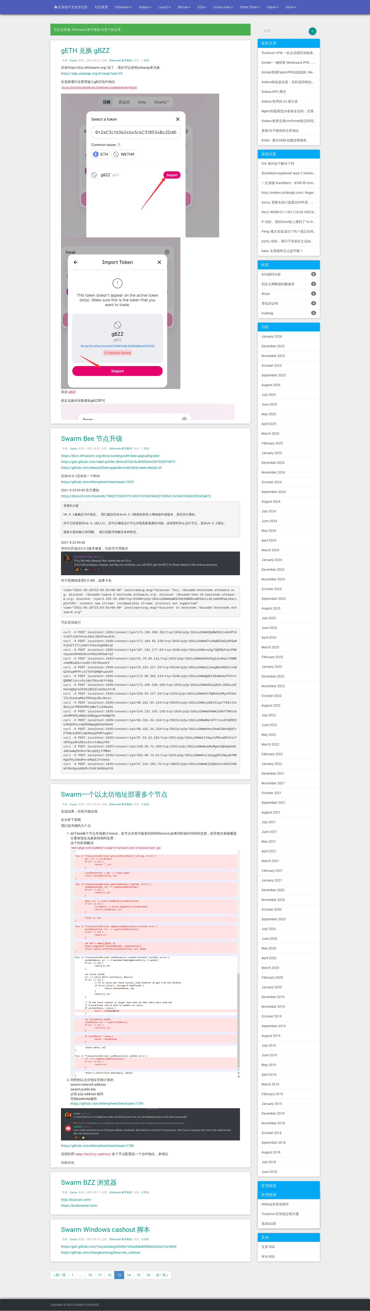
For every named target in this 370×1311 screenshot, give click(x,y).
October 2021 (271, 793)
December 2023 (272, 569)
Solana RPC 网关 (273, 92)
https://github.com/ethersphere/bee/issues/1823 (97, 482)
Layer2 (164, 7)
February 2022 (272, 754)
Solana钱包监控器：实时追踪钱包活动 (289, 82)
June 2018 (269, 1172)
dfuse (288, 293)
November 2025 (273, 356)
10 (90, 1275)
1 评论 (145, 60)
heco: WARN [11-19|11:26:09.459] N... (289, 212)
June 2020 (269, 938)
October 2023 (271, 589)
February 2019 (272, 1094)
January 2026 (271, 336)
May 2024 (268, 531)
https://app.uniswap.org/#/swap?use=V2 (92, 73)
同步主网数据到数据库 (288, 284)
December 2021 (272, 773)
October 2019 (271, 1016)
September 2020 (273, 919)
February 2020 (272, 977)
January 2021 (271, 880)
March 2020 (270, 968)
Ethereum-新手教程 (120, 60)
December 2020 (272, 890)
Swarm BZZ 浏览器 (89, 1182)
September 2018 (273, 1142)
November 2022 (273, 686)
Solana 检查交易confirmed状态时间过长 (290, 121)
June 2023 (269, 628)
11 (100, 1275)
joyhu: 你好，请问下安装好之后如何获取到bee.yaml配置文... (290, 241)
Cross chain (223, 7)
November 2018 (273, 1123)
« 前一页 (59, 1275)
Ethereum (123, 7)
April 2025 (268, 424)
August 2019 (270, 1036)
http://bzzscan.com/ (76, 1200)
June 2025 (269, 404)
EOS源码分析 (288, 274)
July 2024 (268, 511)
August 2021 (270, 812)
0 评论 (145, 804)
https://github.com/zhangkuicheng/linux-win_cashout (100, 1252)
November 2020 (273, 900)
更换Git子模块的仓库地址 (280, 130)
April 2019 (268, 1074)
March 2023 (270, 647)
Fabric (273, 7)
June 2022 (269, 725)
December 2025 (272, 346)
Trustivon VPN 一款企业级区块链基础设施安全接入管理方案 (290, 53)
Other (291, 7)
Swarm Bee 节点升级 (91, 439)
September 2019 (273, 1026)
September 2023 (273, 599)
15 (138, 1275)
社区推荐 (101, 7)
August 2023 (270, 608)
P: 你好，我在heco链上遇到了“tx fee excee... (290, 222)
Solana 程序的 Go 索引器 (279, 101)
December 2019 (272, 997)
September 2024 (273, 492)
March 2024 (270, 550)
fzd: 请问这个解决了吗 (277, 163)
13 (119, 1275)
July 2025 (268, 395)
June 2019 (269, 1055)
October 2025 (271, 365)
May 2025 (268, 414)
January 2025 (271, 453)
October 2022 (271, 696)
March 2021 (270, 861)
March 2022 (270, 744)
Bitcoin (184, 7)
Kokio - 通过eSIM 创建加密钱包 (284, 140)
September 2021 (273, 803)
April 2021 (268, 851)
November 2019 (273, 1006)
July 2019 (268, 1045)
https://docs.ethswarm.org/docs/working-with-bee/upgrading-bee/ (110, 456)
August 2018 (270, 1152)
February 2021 (272, 870)
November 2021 (273, 783)
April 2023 (268, 637)
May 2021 (268, 841)
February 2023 (272, 657)
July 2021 (268, 822)
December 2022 (272, 676)
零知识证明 (288, 303)
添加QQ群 (268, 1223)
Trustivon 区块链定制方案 (280, 1214)
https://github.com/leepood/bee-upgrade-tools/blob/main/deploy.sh (111, 468)
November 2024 (273, 472)
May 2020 (268, 948)
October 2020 (271, 909)
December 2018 (272, 1113)
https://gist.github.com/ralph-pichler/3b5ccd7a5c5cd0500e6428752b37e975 (118, 462)
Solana (145, 7)
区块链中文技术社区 (71, 7)
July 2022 (268, 715)
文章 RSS (268, 1247)
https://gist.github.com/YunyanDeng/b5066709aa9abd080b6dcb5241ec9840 (118, 1246)
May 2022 (268, 735)
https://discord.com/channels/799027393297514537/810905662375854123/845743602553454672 (136, 496)
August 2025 (270, 385)
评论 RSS (268, 1256)
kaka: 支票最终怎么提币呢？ (282, 251)
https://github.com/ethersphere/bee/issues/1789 (106, 1103)
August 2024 (270, 501)
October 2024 (271, 482)
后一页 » (162, 1275)
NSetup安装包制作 (275, 1204)
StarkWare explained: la (290, 173)
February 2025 (272, 443)
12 (109, 1275)
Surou (73, 60)
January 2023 (271, 667)
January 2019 (271, 1104)
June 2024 (269, 521)
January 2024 (271, 560)
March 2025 (270, 433)
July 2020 (268, 929)
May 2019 (268, 1065)
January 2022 (271, 764)
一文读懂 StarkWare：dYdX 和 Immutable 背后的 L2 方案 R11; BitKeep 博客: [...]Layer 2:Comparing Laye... (290, 183)
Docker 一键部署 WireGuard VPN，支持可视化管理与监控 (290, 62)
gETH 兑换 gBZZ (85, 50)
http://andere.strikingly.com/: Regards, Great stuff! (290, 192)
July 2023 (268, 618)
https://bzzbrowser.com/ (79, 1205)
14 (129, 1275)
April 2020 (268, 958)
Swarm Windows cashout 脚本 (105, 1230)
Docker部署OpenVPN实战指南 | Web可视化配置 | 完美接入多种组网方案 (290, 72)
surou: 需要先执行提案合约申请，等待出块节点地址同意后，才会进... (290, 202)
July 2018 (268, 1162)
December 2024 (272, 463)
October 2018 (271, 1133)
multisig (288, 313)
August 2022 (270, 705)
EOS (202, 7)
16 (148, 1275)
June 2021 (269, 832)
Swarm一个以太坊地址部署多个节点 (114, 794)
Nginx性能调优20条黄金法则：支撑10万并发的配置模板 (290, 111)
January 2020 (271, 987)
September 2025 (273, 375)
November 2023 (273, 579)
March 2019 (270, 1084)
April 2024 (268, 540)
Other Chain (250, 7)
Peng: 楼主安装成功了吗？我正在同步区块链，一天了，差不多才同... (290, 231)
